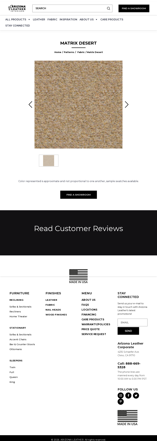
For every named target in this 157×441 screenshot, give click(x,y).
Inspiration (68, 17)
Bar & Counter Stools (23, 340)
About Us (89, 18)
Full (12, 368)
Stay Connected (17, 23)
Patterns (69, 48)
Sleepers (16, 357)
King (12, 378)
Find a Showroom (79, 191)
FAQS (85, 301)
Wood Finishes (57, 311)
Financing (89, 311)
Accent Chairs (19, 335)
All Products (18, 18)
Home (57, 48)
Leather (39, 17)
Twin (13, 363)
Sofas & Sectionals (22, 303)
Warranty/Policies (96, 320)
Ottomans (16, 345)
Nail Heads (54, 306)
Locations (90, 306)
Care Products (111, 17)
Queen (14, 373)
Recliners (15, 308)
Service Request (94, 330)
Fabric (52, 17)
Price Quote (91, 325)
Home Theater (19, 312)
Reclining (17, 296)
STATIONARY (18, 324)
